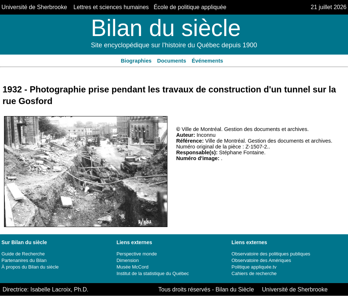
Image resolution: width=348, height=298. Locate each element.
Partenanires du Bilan (23, 260)
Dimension (128, 260)
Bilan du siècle (166, 28)
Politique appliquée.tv (253, 267)
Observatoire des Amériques (261, 260)
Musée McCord (133, 267)
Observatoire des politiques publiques (270, 254)
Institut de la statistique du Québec (153, 273)
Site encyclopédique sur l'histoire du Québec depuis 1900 (174, 45)
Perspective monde (137, 254)
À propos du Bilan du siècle (30, 267)
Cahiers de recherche (253, 273)
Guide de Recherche (23, 254)
